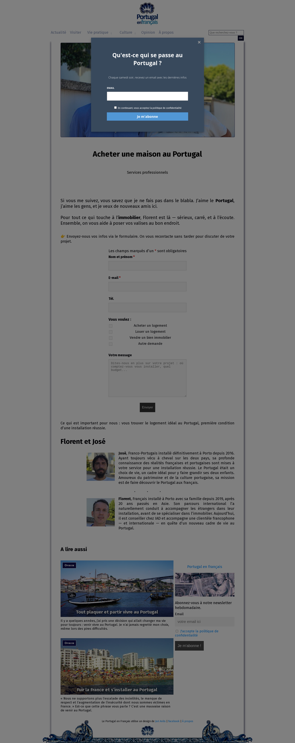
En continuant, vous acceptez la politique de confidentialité (150, 108)
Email (110, 88)
